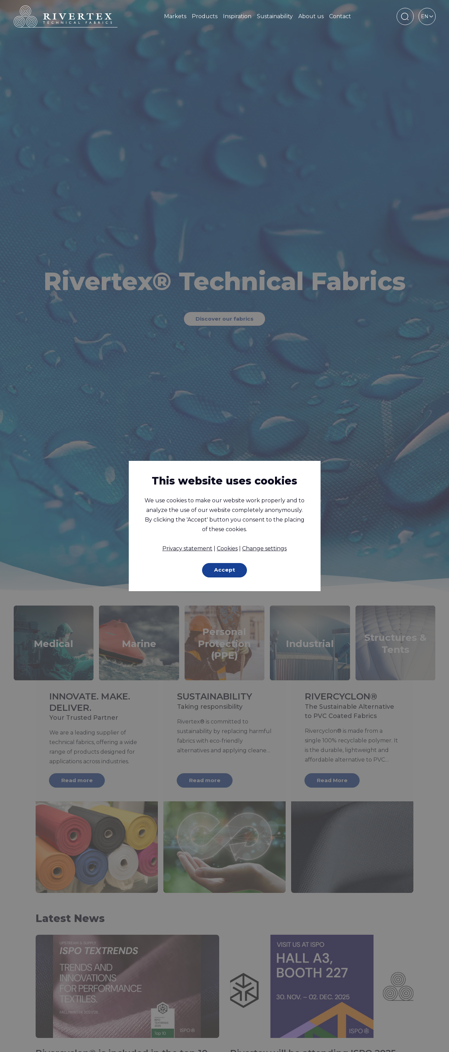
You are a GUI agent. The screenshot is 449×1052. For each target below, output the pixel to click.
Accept (224, 570)
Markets (175, 16)
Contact (340, 16)
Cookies (227, 548)
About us (311, 16)
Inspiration (237, 16)
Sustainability (275, 16)
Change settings (264, 548)
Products (204, 16)
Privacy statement (187, 548)
